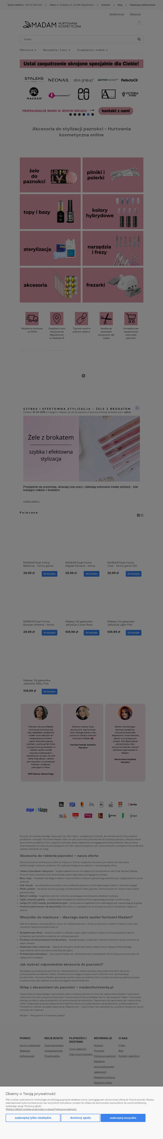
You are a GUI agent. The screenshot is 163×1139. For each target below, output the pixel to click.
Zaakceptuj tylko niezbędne (33, 1117)
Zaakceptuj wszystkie (123, 1117)
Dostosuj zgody (80, 1117)
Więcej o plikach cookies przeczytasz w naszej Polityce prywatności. (41, 1109)
